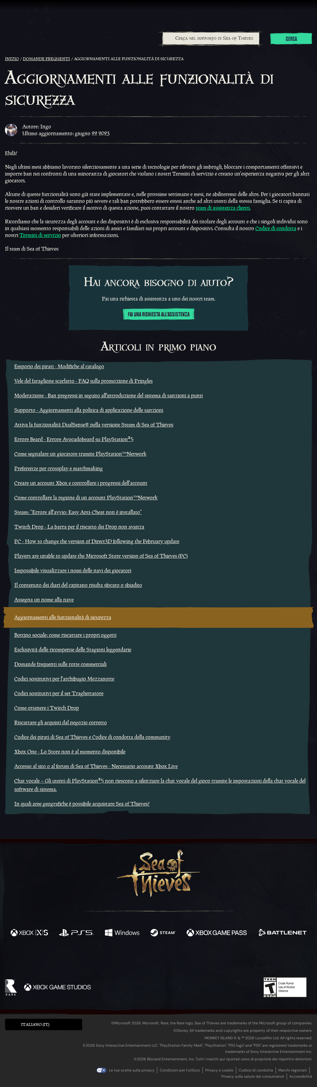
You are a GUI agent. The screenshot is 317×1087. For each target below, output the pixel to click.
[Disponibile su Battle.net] (282, 933)
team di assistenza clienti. (223, 207)
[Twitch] (130, 959)
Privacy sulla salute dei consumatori (252, 1076)
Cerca (291, 39)
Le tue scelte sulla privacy (131, 1070)
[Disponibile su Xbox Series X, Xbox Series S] (29, 933)
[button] (43, 1024)
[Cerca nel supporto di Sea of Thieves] (211, 38)
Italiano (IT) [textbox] (35, 1024)
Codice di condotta (275, 228)
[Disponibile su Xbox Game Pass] (216, 933)
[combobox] (210, 38)
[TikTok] (200, 959)
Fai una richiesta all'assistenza (158, 315)
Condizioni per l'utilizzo (180, 1070)
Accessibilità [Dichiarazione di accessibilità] (300, 1076)
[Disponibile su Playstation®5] (76, 933)
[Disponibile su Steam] (163, 933)
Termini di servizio (40, 235)
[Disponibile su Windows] (122, 933)
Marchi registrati (292, 1070)
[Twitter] (112, 959)
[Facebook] (96, 959)
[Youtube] (157, 959)
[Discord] (183, 960)
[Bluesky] (218, 960)
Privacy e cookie (219, 1070)
